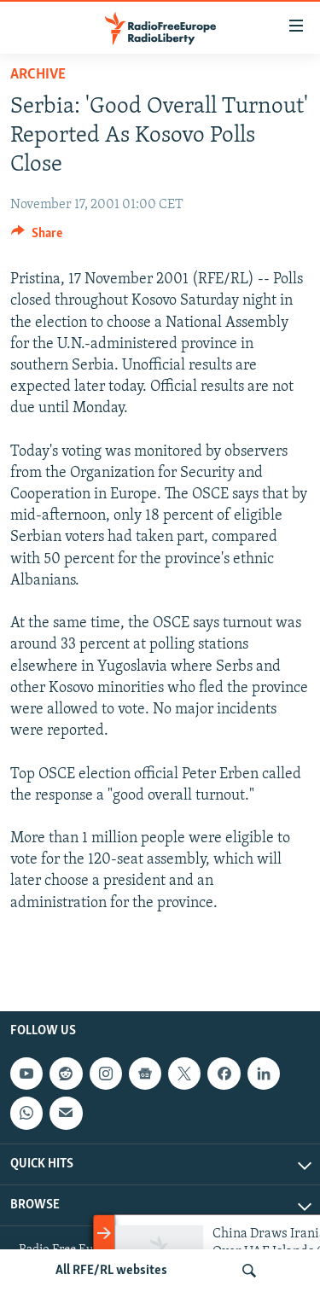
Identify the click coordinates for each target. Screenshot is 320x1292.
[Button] (36, 237)
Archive (38, 75)
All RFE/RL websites (111, 1270)
